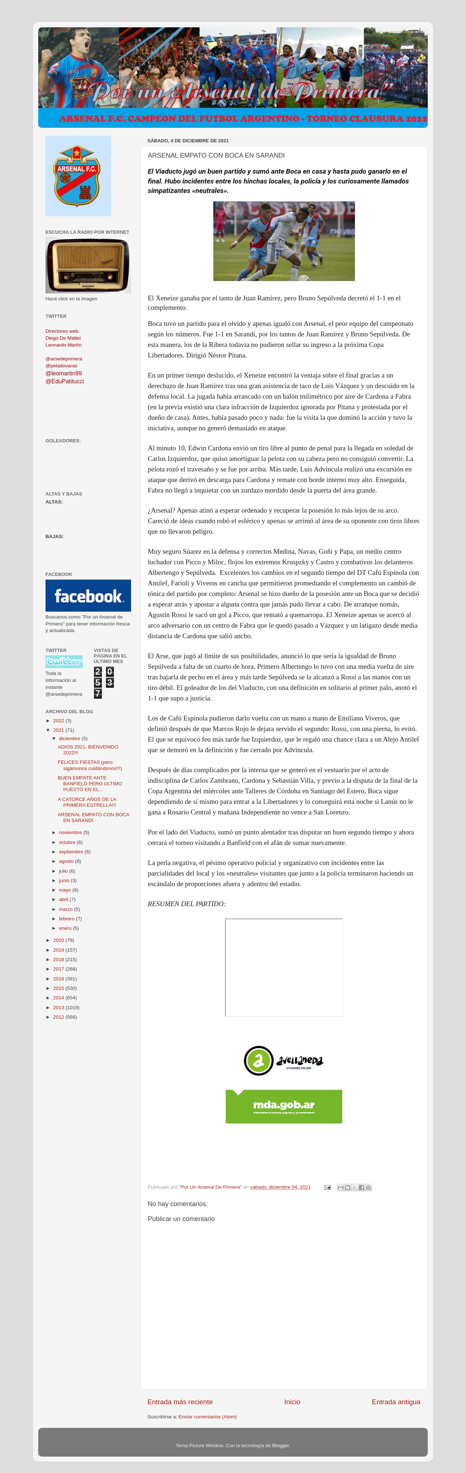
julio (64, 871)
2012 (59, 1017)
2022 (59, 720)
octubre (68, 842)
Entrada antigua (396, 1402)
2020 (59, 940)
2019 (59, 950)
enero (66, 928)
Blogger (280, 1445)
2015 (59, 988)
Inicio (292, 1402)
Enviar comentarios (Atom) (208, 1416)
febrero (67, 918)
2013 (59, 1007)
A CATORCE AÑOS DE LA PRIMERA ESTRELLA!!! (87, 802)
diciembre (70, 738)
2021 (59, 730)
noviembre (71, 832)
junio (65, 880)
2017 (59, 969)
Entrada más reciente (180, 1402)
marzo (66, 909)
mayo (65, 890)
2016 (59, 979)
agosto (67, 861)
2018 (59, 959)
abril (64, 899)
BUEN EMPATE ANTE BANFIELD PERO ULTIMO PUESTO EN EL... (90, 783)
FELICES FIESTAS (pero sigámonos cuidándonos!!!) (90, 765)
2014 (59, 997)
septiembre (72, 851)
